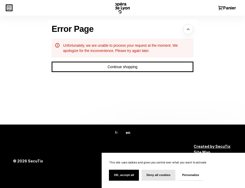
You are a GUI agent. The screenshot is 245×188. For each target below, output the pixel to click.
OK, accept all (124, 175)
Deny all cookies (158, 175)
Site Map (202, 152)
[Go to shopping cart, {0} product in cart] (227, 7)
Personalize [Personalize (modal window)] (190, 175)
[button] (9, 7)
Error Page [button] (73, 29)
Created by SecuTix (212, 146)
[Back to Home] (122, 7)
